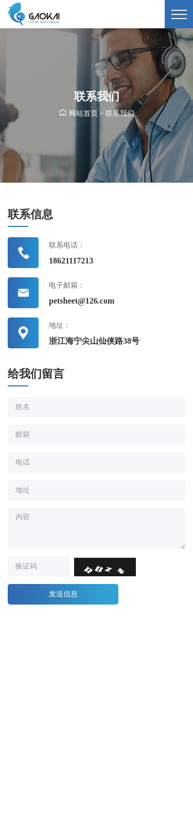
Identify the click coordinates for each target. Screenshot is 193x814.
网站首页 (83, 113)
